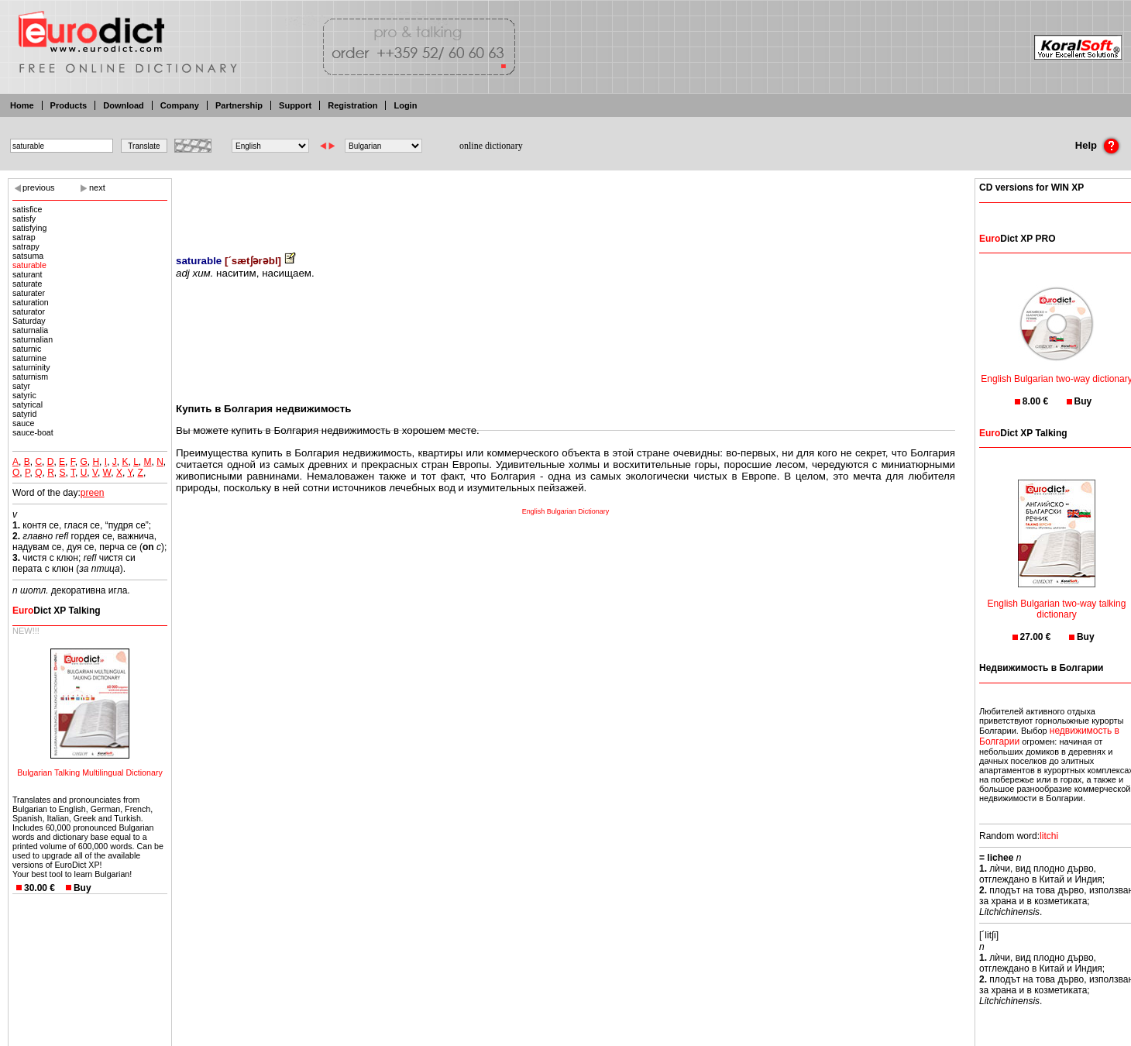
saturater (28, 293)
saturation (30, 302)
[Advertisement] (565, 205)
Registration (352, 105)
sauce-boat (32, 432)
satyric (24, 395)
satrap (24, 237)
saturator (28, 311)
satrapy (26, 246)
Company (179, 105)
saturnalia (30, 330)
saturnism (30, 376)
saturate (27, 283)
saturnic (26, 348)
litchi (1049, 836)
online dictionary (491, 145)
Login (405, 105)
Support (295, 105)
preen (93, 492)
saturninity (31, 367)
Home (22, 105)
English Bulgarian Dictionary (566, 511)
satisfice (27, 209)
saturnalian (32, 339)
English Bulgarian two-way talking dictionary (1057, 599)
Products (69, 105)
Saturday (29, 320)
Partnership (239, 105)
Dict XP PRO (1017, 238)
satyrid (24, 413)
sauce (23, 423)
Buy (82, 888)
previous (38, 187)
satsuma (27, 255)
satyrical (27, 404)
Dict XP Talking (56, 610)
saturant (27, 274)
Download (123, 105)
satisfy (24, 218)
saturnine (29, 358)
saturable (29, 265)
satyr (21, 386)
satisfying (29, 227)
